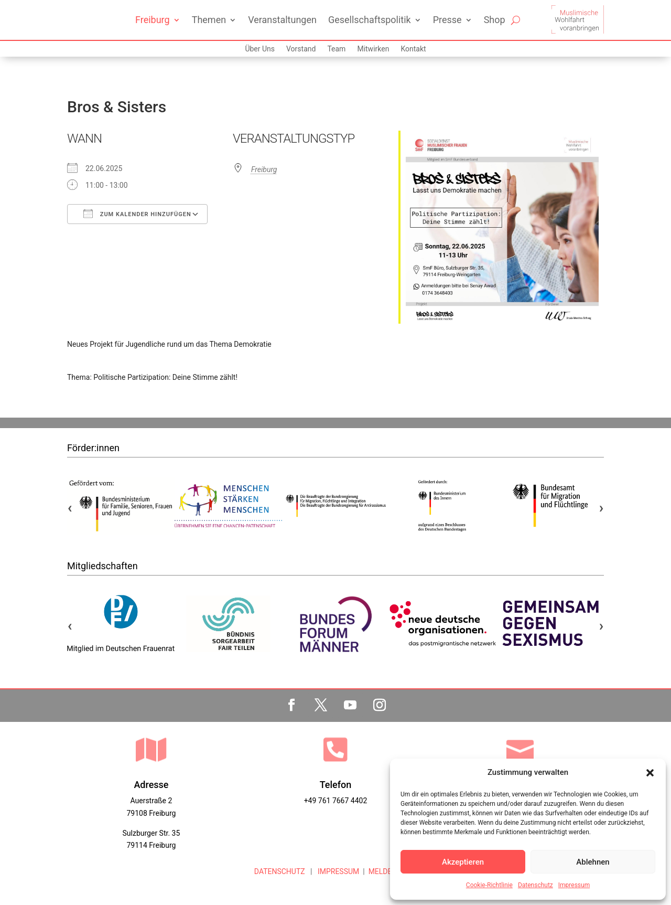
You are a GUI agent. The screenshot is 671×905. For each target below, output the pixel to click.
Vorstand (301, 49)
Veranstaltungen (282, 19)
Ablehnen (592, 862)
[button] (650, 773)
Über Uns (260, 49)
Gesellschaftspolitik (369, 19)
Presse (447, 19)
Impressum (574, 885)
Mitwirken (373, 49)
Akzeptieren (463, 862)
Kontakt (413, 49)
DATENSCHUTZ (279, 871)
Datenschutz (535, 885)
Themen (209, 19)
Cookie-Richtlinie (489, 885)
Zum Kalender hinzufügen (137, 213)
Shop (494, 19)
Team (336, 49)
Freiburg (152, 19)
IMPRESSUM (337, 871)
